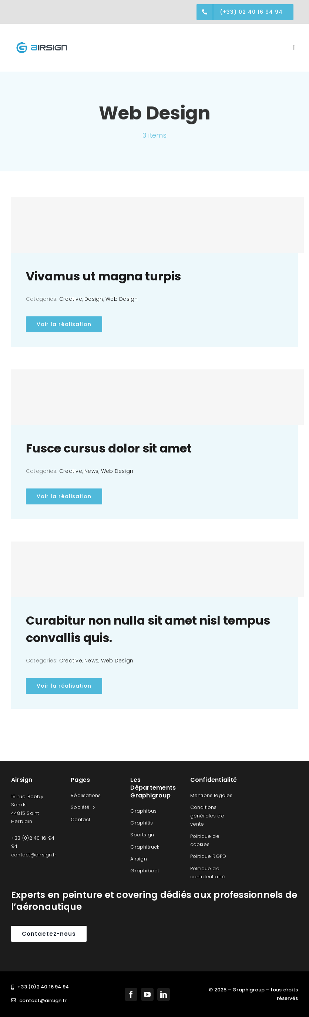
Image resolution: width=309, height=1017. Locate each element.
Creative (70, 299)
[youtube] (147, 994)
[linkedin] (163, 994)
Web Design (121, 299)
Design (93, 299)
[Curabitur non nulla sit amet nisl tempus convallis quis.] (157, 569)
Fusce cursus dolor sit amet (109, 448)
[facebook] (131, 994)
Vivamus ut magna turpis (103, 276)
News (91, 471)
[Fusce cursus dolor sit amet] (157, 397)
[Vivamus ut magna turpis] (157, 225)
